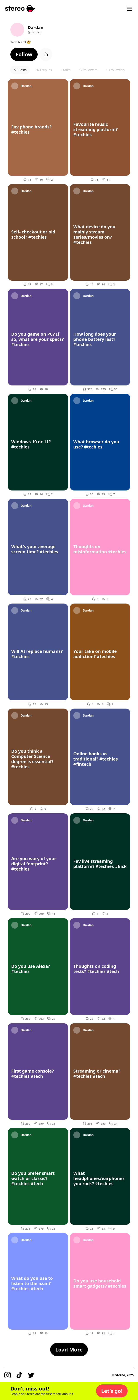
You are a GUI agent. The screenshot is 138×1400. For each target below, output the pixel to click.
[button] (24, 54)
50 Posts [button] (20, 70)
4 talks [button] (65, 70)
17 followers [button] (88, 70)
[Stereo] (20, 8)
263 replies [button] (43, 70)
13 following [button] (115, 70)
